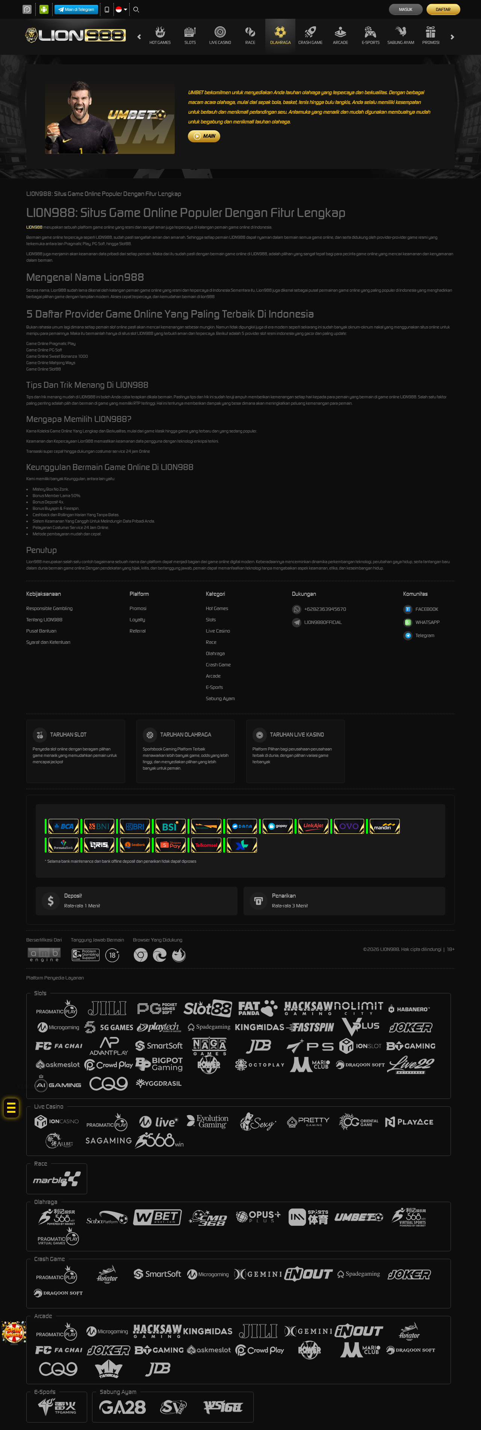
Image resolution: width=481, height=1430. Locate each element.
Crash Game (310, 35)
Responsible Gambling (49, 608)
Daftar (443, 9)
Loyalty (137, 619)
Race (250, 35)
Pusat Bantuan (41, 631)
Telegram (418, 635)
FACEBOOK (420, 609)
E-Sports (371, 35)
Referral (138, 631)
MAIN (209, 136)
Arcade (340, 35)
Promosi (430, 35)
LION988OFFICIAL (317, 622)
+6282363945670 (319, 609)
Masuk (405, 9)
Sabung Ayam (400, 35)
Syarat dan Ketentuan (48, 642)
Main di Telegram (76, 9)
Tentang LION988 (44, 619)
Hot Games (160, 35)
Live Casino (220, 35)
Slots (190, 35)
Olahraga (280, 35)
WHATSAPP (421, 622)
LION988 (34, 227)
